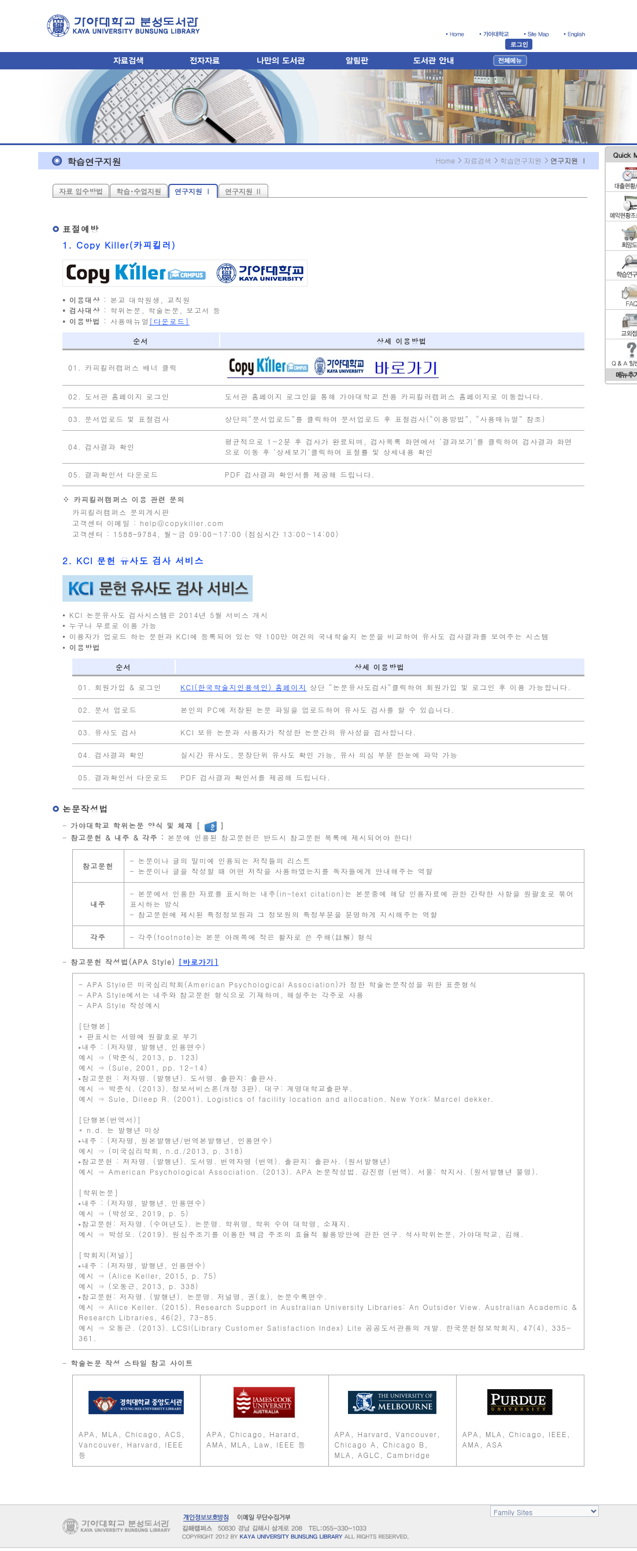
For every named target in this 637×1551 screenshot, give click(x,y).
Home (445, 160)
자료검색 (477, 160)
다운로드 (169, 321)
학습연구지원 (521, 160)
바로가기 (198, 962)
